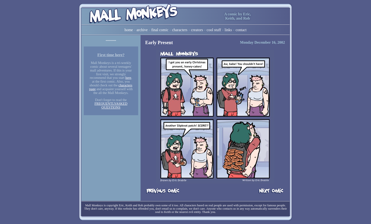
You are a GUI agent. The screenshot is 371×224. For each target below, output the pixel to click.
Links (228, 30)
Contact (241, 30)
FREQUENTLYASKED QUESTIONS (110, 105)
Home (128, 30)
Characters (179, 30)
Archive (142, 30)
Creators (197, 30)
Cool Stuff (214, 30)
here (128, 78)
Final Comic (159, 30)
